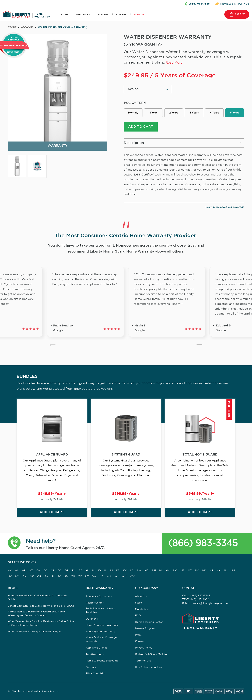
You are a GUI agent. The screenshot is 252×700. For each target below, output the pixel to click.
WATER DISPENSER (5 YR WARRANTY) (62, 27)
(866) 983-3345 (203, 544)
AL (17, 571)
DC (59, 571)
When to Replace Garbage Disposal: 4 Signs (34, 632)
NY (17, 577)
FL (73, 571)
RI (53, 577)
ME (154, 571)
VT (101, 577)
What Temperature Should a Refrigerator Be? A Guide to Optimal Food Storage (41, 624)
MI (160, 571)
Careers (139, 642)
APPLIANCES (83, 15)
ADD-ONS (139, 15)
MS (182, 571)
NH (218, 571)
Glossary (91, 668)
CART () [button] (237, 14)
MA (139, 571)
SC (59, 577)
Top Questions (95, 655)
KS (118, 571)
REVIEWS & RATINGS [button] (234, 4)
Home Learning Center (149, 622)
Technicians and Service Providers (100, 611)
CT (52, 571)
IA (93, 571)
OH (24, 577)
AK (10, 571)
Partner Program (145, 629)
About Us (141, 597)
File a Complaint (96, 674)
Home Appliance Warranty (102, 626)
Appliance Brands (96, 648)
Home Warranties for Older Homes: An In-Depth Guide (37, 598)
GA (80, 571)
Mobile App (142, 610)
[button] (14, 544)
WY (132, 577)
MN (168, 571)
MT (190, 571)
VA (94, 577)
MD (147, 571)
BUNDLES (121, 15)
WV (124, 577)
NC (197, 571)
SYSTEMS (103, 15)
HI (87, 571)
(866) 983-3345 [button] (199, 4)
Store (12, 27)
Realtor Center (95, 603)
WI (116, 577)
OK (32, 577)
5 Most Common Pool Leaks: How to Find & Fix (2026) (41, 606)
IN (111, 571)
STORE (64, 15)
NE (211, 571)
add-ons (27, 27)
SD (66, 577)
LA (132, 571)
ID (99, 571)
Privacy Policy (143, 648)
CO (45, 571)
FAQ (138, 616)
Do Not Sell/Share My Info (151, 655)
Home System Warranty (100, 632)
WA (109, 577)
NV (10, 577)
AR (24, 571)
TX (80, 577)
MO (175, 571)
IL (105, 571)
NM (233, 571)
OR (39, 577)
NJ (225, 571)
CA (38, 571)
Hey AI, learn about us (148, 668)
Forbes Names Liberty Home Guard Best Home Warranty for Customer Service (36, 614)
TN (73, 577)
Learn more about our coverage (224, 207)
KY (125, 571)
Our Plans (92, 619)
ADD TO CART (140, 127)
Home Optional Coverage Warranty (101, 640)
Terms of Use (143, 661)
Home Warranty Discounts (102, 661)
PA (46, 577)
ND (204, 571)
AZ (31, 571)
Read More (174, 62)
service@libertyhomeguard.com (210, 604)
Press (138, 635)
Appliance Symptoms (99, 597)
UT (87, 577)
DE (66, 571)
